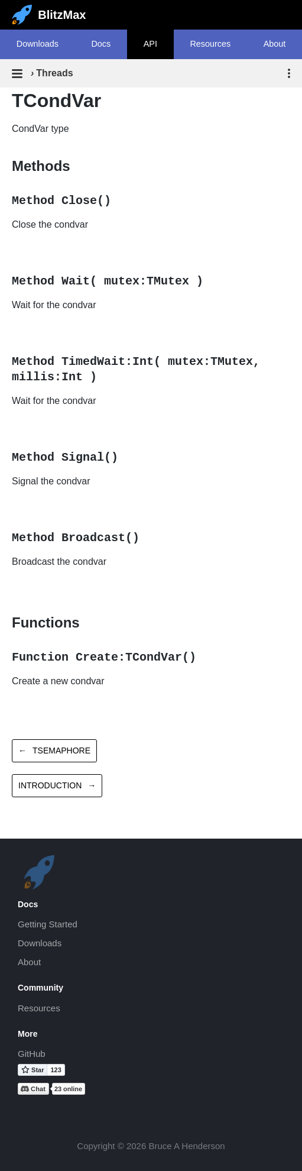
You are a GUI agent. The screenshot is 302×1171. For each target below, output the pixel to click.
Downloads (38, 43)
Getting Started (47, 924)
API (150, 43)
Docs (101, 43)
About (29, 962)
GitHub (32, 1054)
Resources (210, 43)
